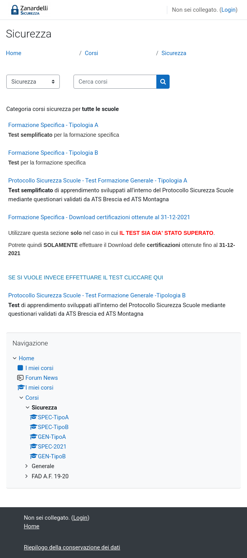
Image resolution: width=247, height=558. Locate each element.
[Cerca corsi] (115, 82)
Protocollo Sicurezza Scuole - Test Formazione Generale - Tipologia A (97, 180)
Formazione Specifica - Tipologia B (53, 152)
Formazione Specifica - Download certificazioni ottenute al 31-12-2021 (99, 217)
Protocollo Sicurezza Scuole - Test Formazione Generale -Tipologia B (97, 295)
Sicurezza (173, 53)
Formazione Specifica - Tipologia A (53, 125)
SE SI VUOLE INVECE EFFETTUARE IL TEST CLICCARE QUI (85, 277)
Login (229, 9)
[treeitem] (123, 417)
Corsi (91, 53)
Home (13, 53)
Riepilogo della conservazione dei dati (72, 547)
